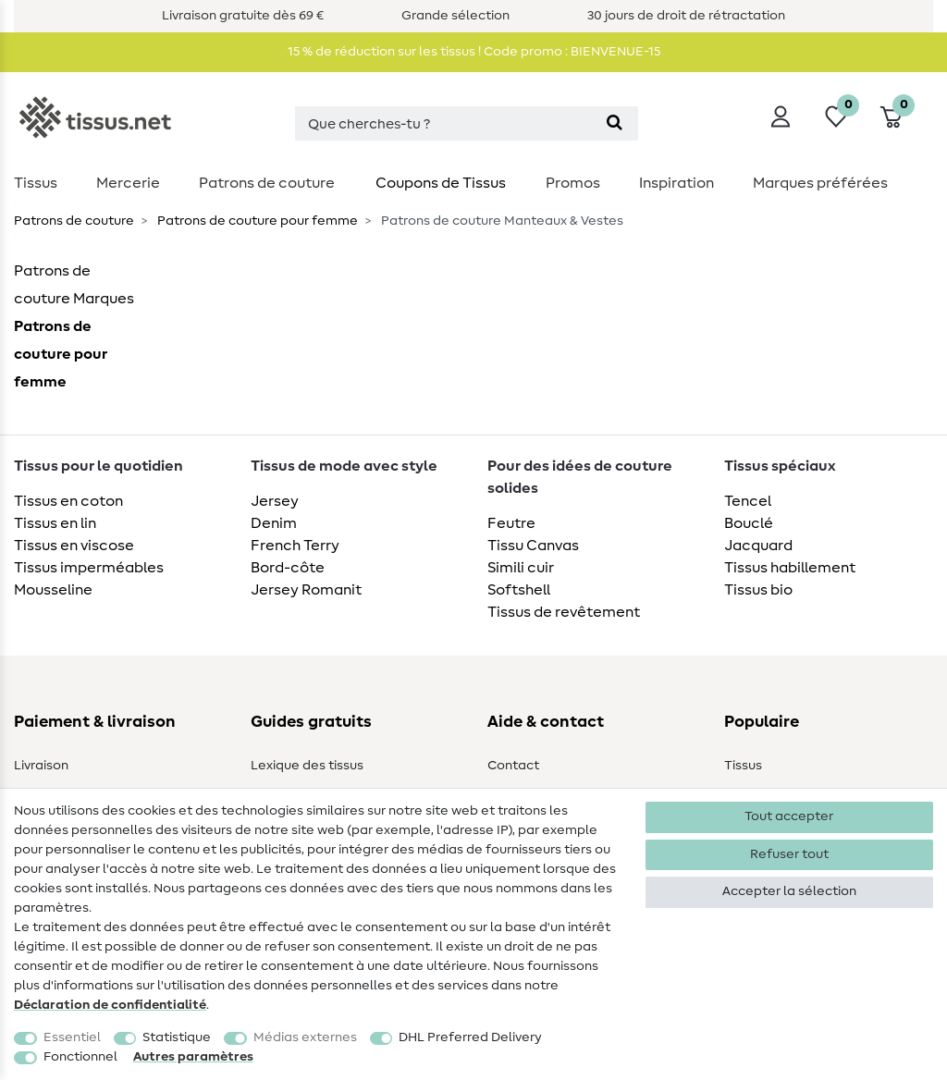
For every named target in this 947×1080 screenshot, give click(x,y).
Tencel (747, 501)
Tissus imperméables (89, 567)
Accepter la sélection (789, 891)
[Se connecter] (780, 116)
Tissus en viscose (74, 545)
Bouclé (748, 523)
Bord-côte (288, 567)
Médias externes (305, 1037)
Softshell (518, 590)
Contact (513, 765)
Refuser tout (789, 854)
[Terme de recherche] (443, 123)
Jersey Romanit (306, 590)
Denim (274, 523)
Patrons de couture (267, 183)
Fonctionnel (80, 1056)
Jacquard (758, 545)
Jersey (275, 501)
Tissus (35, 183)
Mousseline (53, 590)
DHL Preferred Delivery (470, 1037)
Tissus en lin (55, 523)
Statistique (176, 1037)
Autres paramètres (193, 1056)
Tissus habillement (789, 567)
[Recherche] (614, 123)
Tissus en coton (68, 501)
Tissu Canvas (533, 545)
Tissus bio (758, 590)
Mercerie (128, 183)
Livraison (41, 765)
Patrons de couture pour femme (256, 221)
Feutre (511, 523)
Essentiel (72, 1037)
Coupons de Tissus (440, 183)
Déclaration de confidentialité (110, 1005)
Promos (573, 183)
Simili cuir (520, 567)
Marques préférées (820, 183)
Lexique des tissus (307, 765)
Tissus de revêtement (563, 612)
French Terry (295, 545)
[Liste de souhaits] (836, 116)
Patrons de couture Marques (74, 285)
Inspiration (676, 183)
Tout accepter (788, 816)
